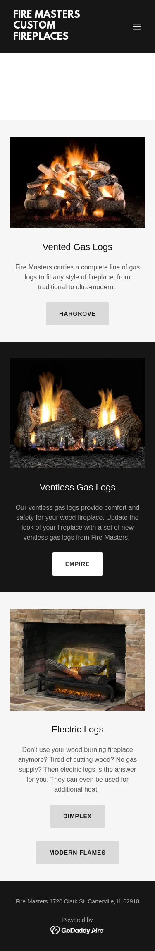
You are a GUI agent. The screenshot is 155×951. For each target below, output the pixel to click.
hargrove (77, 313)
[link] (57, 37)
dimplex (77, 816)
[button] (137, 26)
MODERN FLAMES (77, 852)
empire (77, 564)
